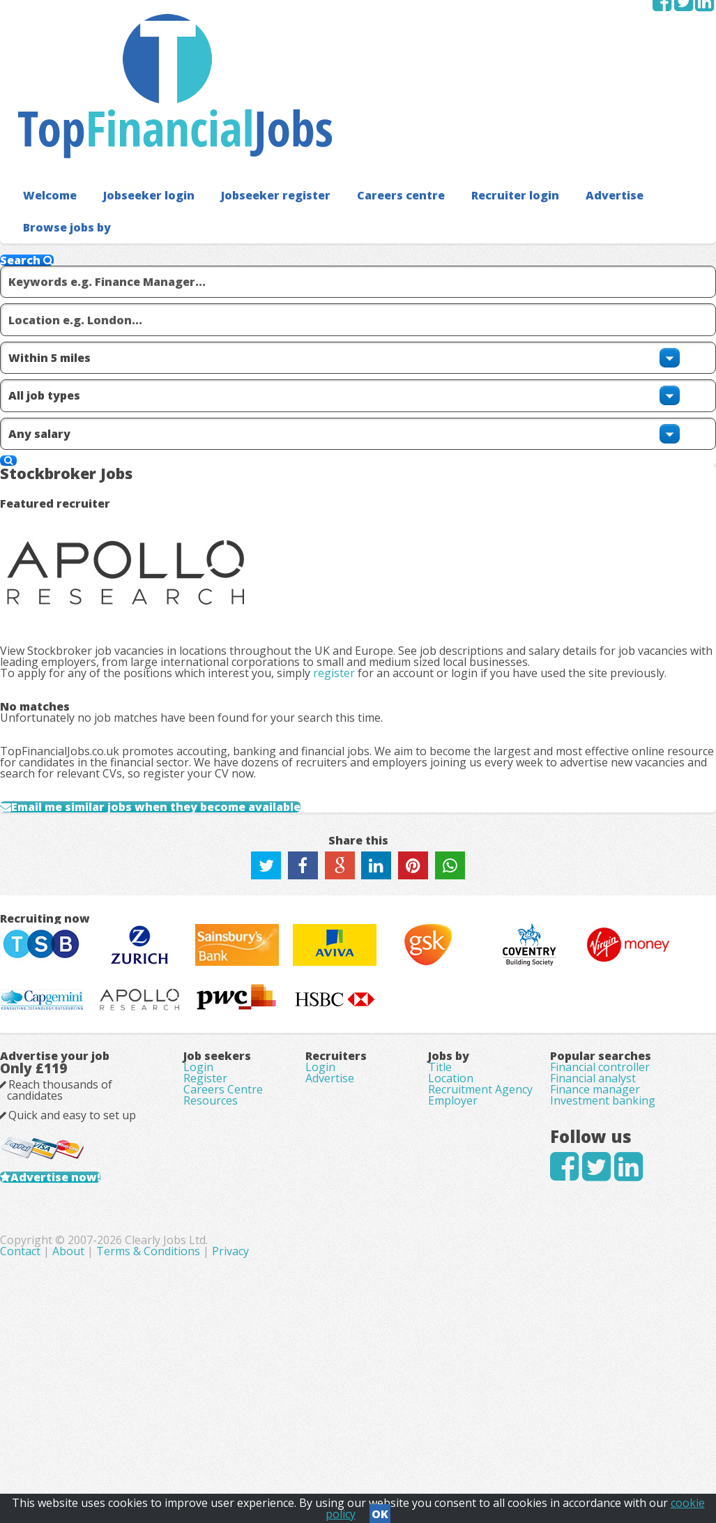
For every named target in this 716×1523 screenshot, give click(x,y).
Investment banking (591, 1251)
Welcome (43, 104)
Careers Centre (234, 1212)
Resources (222, 1231)
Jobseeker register (239, 104)
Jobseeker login (128, 104)
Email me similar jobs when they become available (193, 624)
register (356, 399)
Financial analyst (582, 1200)
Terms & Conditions (382, 1446)
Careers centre (348, 104)
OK (380, 1509)
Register (216, 1192)
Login (209, 1173)
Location (446, 1200)
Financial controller (589, 1175)
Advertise (534, 104)
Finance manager (584, 1226)
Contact (255, 1446)
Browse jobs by (619, 104)
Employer (448, 1276)
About (302, 1446)
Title (436, 1175)
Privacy (463, 1446)
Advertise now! (100, 1323)
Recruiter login (447, 104)
